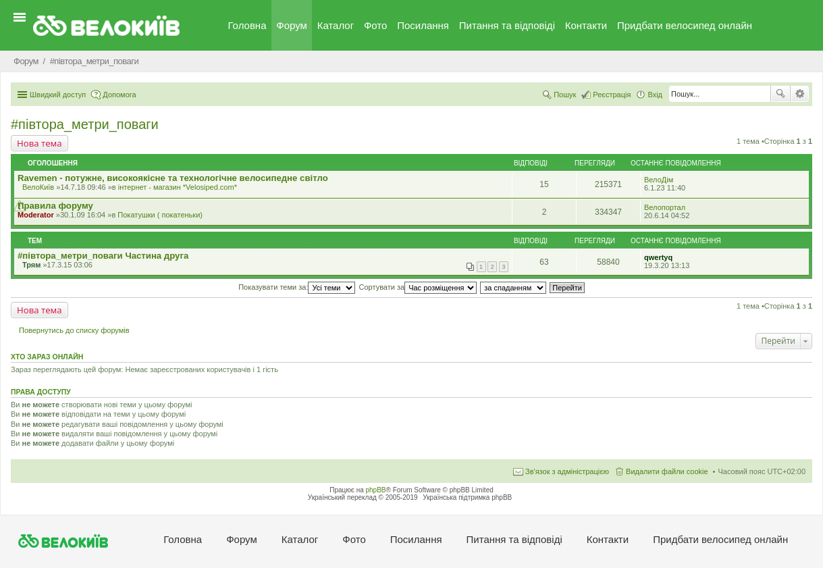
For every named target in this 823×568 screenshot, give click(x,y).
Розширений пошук (800, 94)
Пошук (780, 94)
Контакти (586, 25)
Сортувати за (418, 287)
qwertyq (658, 257)
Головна (247, 25)
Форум (291, 25)
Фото (375, 25)
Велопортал (664, 207)
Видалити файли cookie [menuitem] (667, 471)
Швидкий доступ (58, 95)
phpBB (376, 490)
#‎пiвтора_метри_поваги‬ (85, 124)
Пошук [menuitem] (565, 95)
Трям (31, 265)
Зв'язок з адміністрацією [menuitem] (567, 471)
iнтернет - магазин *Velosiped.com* (177, 187)
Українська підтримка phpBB (467, 497)
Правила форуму (55, 206)
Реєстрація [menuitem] (612, 95)
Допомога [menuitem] (119, 95)
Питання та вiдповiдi (507, 25)
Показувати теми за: (296, 287)
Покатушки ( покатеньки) (160, 215)
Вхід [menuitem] (654, 95)
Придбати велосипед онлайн (684, 25)
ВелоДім (658, 180)
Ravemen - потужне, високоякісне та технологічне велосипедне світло (173, 178)
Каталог (335, 25)
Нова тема (39, 143)
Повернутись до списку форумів (74, 330)
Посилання (423, 25)
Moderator (36, 215)
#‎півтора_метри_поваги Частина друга (103, 256)
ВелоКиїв (38, 187)
